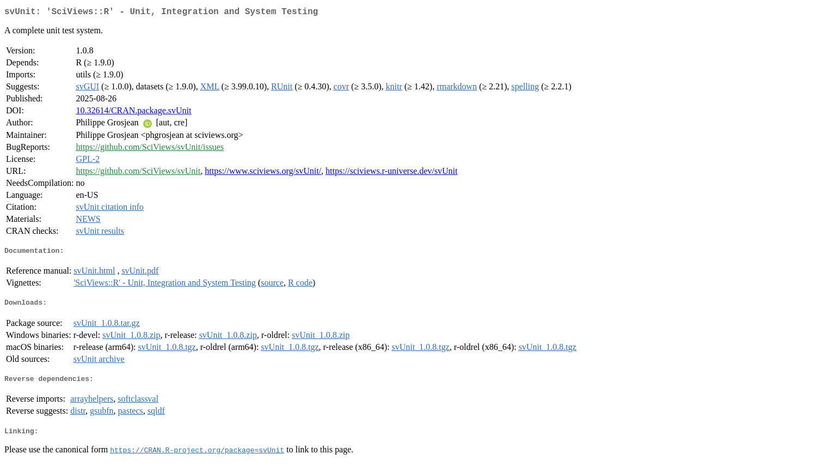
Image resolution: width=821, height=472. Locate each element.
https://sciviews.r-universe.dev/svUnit (391, 173)
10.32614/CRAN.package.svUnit (133, 112)
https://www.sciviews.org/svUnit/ (263, 173)
